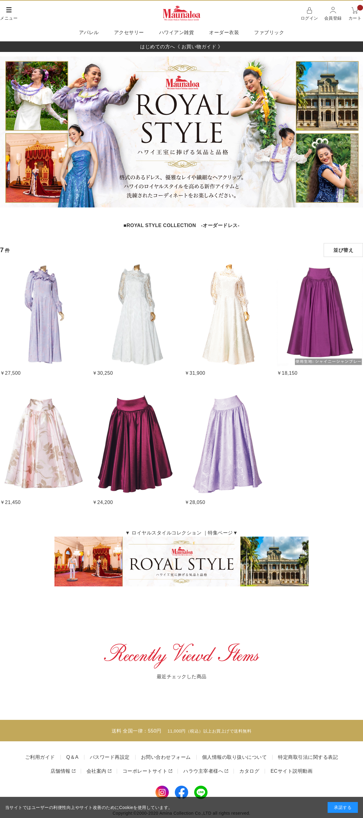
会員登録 (333, 18)
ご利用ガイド (40, 757)
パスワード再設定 (110, 757)
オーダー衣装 (224, 32)
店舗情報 (60, 771)
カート (355, 13)
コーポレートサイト (145, 771)
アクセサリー (129, 32)
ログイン (309, 18)
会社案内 (96, 771)
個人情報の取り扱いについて (234, 757)
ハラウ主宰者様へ (203, 771)
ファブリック (269, 32)
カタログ (249, 771)
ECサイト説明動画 (291, 771)
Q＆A (72, 757)
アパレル (89, 32)
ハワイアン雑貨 (176, 32)
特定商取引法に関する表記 (308, 757)
